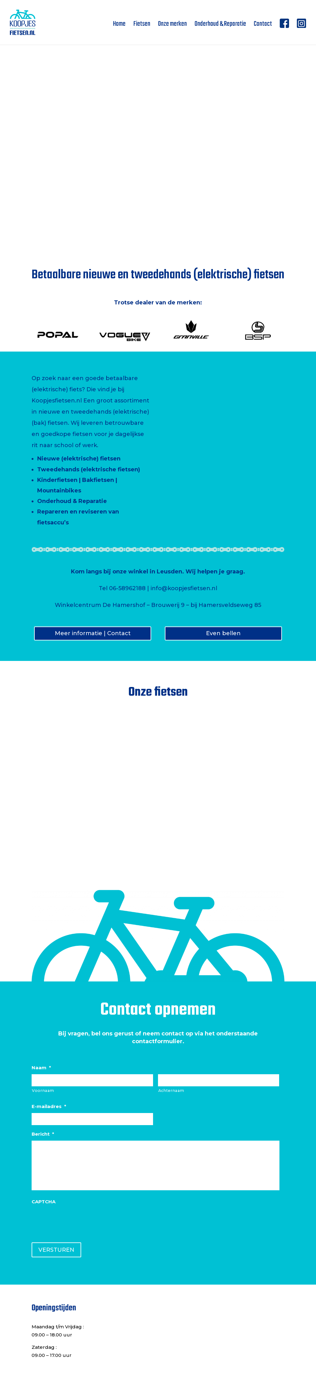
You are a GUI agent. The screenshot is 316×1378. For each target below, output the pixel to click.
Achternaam (171, 1090)
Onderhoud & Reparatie (220, 25)
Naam (41, 1068)
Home (119, 25)
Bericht (43, 1134)
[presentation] (79, 1220)
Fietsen (141, 25)
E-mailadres (49, 1106)
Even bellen (223, 633)
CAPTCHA (43, 1202)
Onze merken (172, 25)
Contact (263, 25)
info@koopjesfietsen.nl (184, 588)
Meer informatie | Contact (93, 633)
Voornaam (43, 1090)
